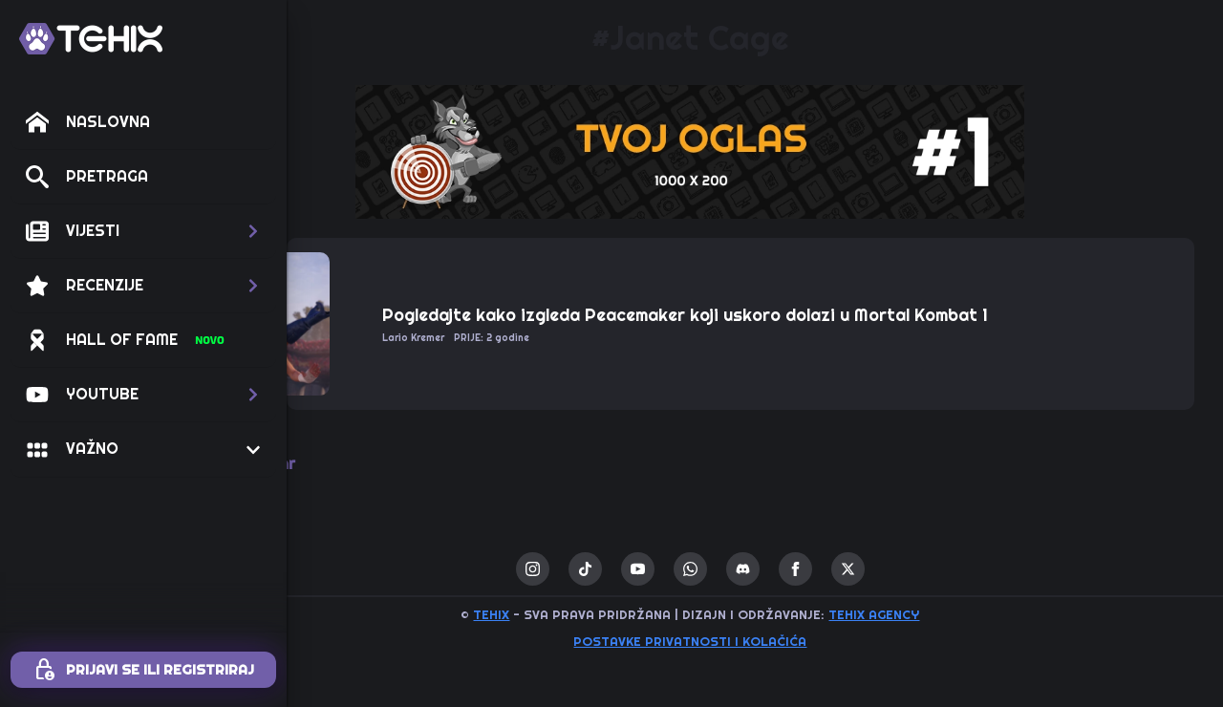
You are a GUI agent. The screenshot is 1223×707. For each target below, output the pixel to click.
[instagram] (597, 569)
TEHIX (556, 615)
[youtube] (702, 569)
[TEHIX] (90, 38)
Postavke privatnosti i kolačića (754, 641)
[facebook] (860, 569)
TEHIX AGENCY (938, 615)
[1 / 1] (754, 152)
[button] (143, 231)
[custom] (650, 569)
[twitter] (913, 569)
